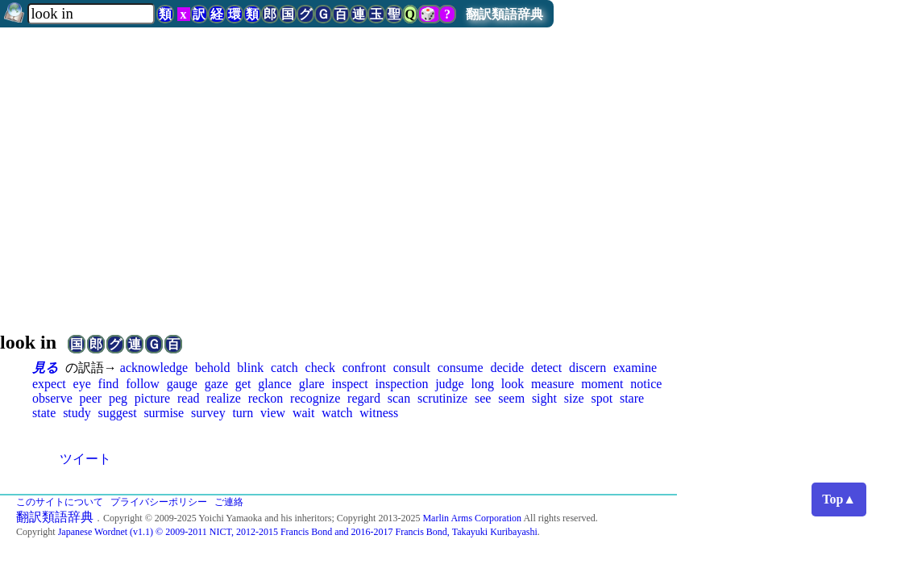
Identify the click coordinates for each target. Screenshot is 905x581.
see (483, 398)
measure (552, 384)
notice (646, 384)
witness (378, 413)
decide (507, 367)
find (108, 384)
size (574, 398)
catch (284, 367)
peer (91, 398)
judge (449, 384)
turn (242, 413)
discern (587, 367)
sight (544, 398)
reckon (266, 398)
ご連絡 (228, 502)
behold (212, 367)
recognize (315, 398)
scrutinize (442, 398)
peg (118, 398)
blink (250, 367)
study (77, 413)
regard (363, 398)
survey (208, 413)
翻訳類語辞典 (504, 14)
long (482, 384)
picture (152, 398)
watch (337, 413)
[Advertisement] (452, 173)
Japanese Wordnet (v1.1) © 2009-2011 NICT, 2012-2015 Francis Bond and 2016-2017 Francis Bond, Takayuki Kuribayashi (298, 531)
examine (635, 367)
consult (411, 367)
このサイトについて (59, 502)
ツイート (85, 459)
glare (312, 384)
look (512, 384)
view (272, 413)
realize (223, 398)
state (44, 413)
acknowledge (154, 367)
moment (602, 384)
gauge (182, 384)
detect (546, 367)
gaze (216, 384)
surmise (163, 413)
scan (399, 398)
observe (52, 398)
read (188, 398)
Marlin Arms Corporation (471, 518)
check (320, 367)
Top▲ (839, 499)
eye (82, 384)
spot (601, 398)
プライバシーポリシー (158, 502)
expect (49, 384)
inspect (349, 384)
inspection (402, 384)
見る (45, 367)
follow (143, 384)
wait (304, 413)
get (243, 384)
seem (511, 398)
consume (461, 367)
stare (632, 398)
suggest (117, 413)
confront (364, 367)
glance (275, 384)
